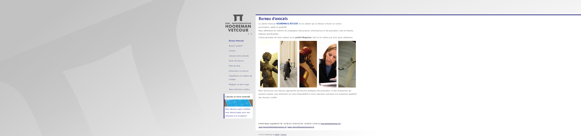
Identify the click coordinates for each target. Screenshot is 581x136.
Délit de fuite (234, 66)
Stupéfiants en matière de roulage (240, 78)
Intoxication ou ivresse (239, 71)
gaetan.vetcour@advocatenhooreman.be (301, 127)
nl (248, 34)
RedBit (277, 135)
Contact (232, 50)
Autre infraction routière (239, 89)
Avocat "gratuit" (236, 46)
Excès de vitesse (236, 60)
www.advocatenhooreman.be (330, 124)
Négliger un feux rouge (239, 84)
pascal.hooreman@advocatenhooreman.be (272, 127)
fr (251, 34)
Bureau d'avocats (236, 40)
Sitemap (283, 135)
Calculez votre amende (239, 56)
